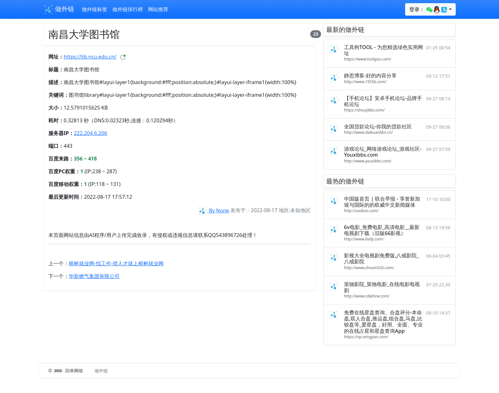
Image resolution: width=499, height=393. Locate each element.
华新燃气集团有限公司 (94, 276)
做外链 (58, 9)
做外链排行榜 (127, 9)
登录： (428, 9)
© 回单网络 (66, 371)
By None (213, 210)
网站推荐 (158, 9)
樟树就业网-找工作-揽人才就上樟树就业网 (116, 263)
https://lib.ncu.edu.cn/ (90, 56)
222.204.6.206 (90, 133)
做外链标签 (94, 9)
